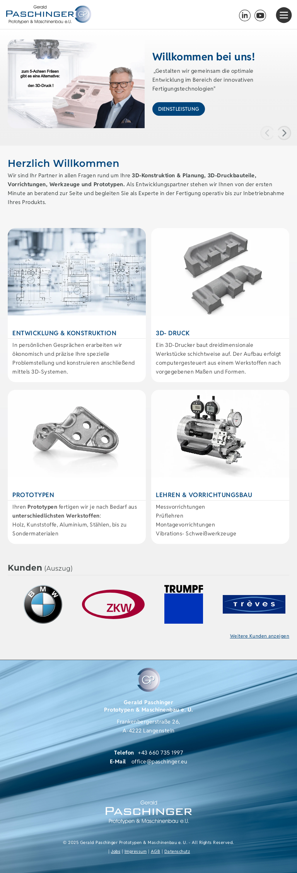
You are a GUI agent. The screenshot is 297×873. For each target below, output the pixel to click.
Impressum (136, 851)
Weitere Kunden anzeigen (260, 636)
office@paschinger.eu (159, 761)
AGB (155, 851)
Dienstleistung (178, 109)
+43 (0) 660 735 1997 (230, 15)
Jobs (115, 851)
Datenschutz (177, 851)
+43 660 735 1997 (160, 752)
